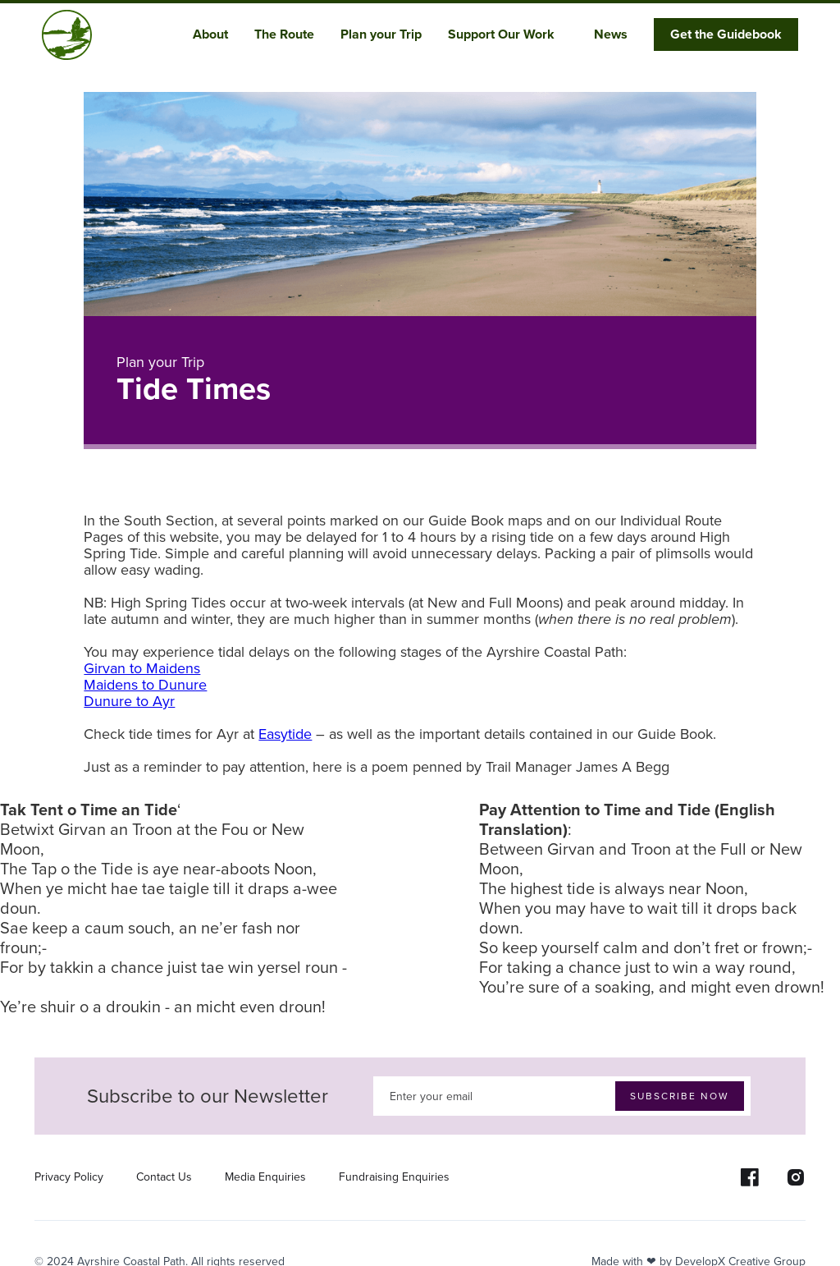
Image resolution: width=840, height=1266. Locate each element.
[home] (67, 35)
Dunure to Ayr (129, 701)
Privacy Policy (68, 1177)
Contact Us (164, 1177)
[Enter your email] (562, 1096)
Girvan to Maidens (142, 668)
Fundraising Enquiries (394, 1177)
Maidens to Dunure (145, 684)
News (611, 34)
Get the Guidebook (726, 34)
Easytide (285, 734)
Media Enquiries (265, 1177)
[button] (217, 34)
